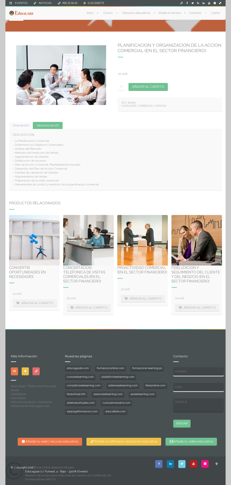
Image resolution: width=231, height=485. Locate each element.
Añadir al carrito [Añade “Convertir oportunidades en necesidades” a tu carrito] (37, 303)
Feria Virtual (18, 398)
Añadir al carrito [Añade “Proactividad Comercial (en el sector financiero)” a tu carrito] (145, 298)
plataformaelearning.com (118, 376)
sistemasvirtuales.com (81, 402)
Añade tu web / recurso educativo (50, 441)
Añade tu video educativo (191, 441)
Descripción (21, 125)
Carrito (215, 12)
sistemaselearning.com (123, 385)
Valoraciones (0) (47, 125)
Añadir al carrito (148, 86)
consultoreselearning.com (83, 385)
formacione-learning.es (147, 368)
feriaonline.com (155, 385)
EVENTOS (21, 3)
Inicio (90, 12)
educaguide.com (78, 368)
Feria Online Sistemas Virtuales (54, 467)
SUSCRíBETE (96, 3)
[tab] (21, 125)
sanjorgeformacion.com (82, 411)
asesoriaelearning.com (108, 394)
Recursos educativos (136, 12)
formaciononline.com (110, 368)
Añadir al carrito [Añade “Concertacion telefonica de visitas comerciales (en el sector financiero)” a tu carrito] (91, 307)
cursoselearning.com (80, 376)
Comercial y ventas (152, 105)
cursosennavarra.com (116, 402)
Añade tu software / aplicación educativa (124, 441)
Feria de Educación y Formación (31, 402)
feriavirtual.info (76, 394)
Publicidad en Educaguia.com (30, 406)
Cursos (108, 12)
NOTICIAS (45, 3)
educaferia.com (115, 411)
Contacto (195, 12)
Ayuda (15, 390)
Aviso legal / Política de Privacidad (33, 386)
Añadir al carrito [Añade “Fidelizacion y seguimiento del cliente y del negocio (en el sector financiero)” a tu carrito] (200, 307)
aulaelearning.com (142, 394)
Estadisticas (18, 394)
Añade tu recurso (169, 12)
